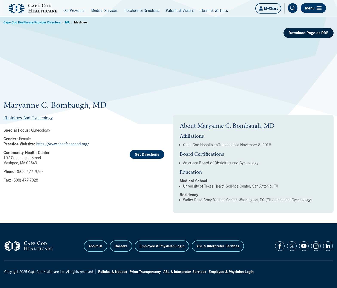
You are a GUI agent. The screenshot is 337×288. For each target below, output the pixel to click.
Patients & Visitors (180, 10)
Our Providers (73, 10)
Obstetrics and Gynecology (28, 118)
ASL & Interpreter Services (217, 246)
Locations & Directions (141, 10)
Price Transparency (145, 271)
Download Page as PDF (308, 32)
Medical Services (104, 10)
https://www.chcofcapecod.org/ (62, 144)
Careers (121, 246)
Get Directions (147, 154)
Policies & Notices (112, 271)
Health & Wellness (214, 10)
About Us (96, 246)
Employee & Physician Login (161, 246)
